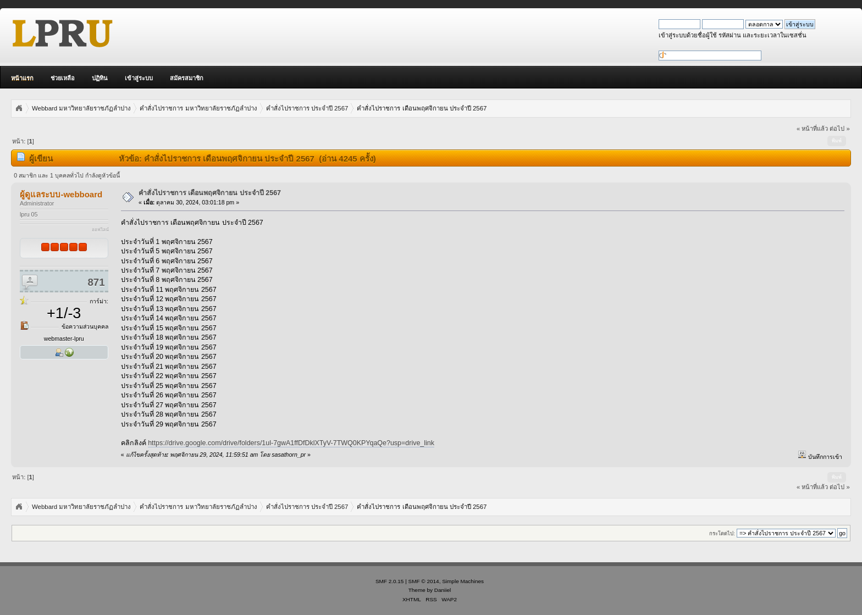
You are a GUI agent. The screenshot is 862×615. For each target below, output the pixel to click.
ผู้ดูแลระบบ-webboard (61, 194)
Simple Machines (463, 581)
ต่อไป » (839, 128)
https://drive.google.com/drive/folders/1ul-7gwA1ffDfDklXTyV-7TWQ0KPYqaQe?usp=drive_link (291, 443)
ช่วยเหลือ (63, 78)
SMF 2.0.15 (389, 581)
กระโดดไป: (722, 533)
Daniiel (442, 590)
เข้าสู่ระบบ (139, 78)
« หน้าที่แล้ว (812, 128)
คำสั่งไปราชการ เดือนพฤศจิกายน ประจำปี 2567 (210, 193)
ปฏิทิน (100, 78)
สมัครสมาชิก (186, 78)
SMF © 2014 (423, 581)
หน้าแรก (22, 78)
